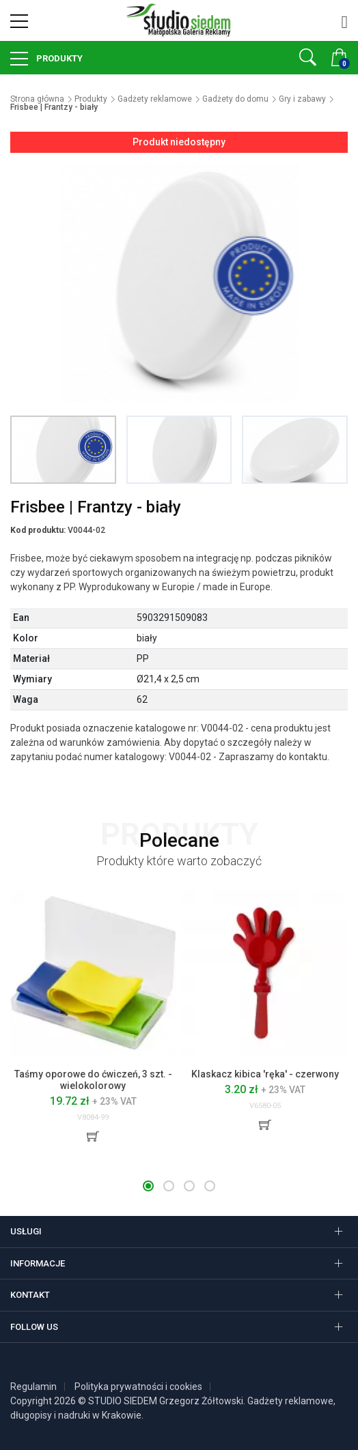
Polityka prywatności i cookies (138, 1386)
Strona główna (37, 99)
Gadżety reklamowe (155, 99)
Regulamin (33, 1386)
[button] (148, 1186)
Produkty (58, 58)
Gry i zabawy (302, 99)
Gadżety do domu (235, 99)
